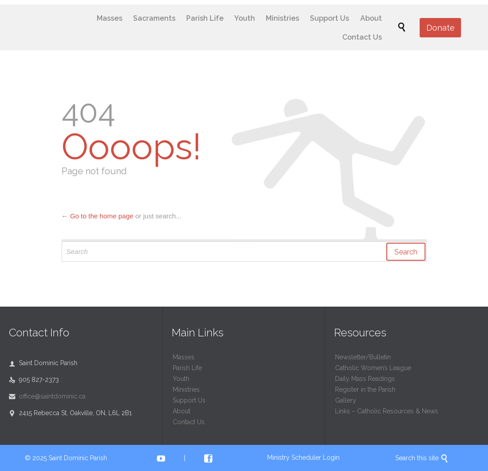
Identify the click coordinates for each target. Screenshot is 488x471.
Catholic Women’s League (373, 367)
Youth (181, 378)
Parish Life (187, 367)
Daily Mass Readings (365, 378)
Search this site (421, 458)
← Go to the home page (98, 216)
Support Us (189, 400)
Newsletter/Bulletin (363, 357)
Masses (183, 357)
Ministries (186, 389)
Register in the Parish (365, 389)
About (181, 411)
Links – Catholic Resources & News (386, 411)
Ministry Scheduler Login (303, 457)
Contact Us (189, 422)
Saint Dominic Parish (78, 458)
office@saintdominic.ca (47, 396)
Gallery (345, 400)
